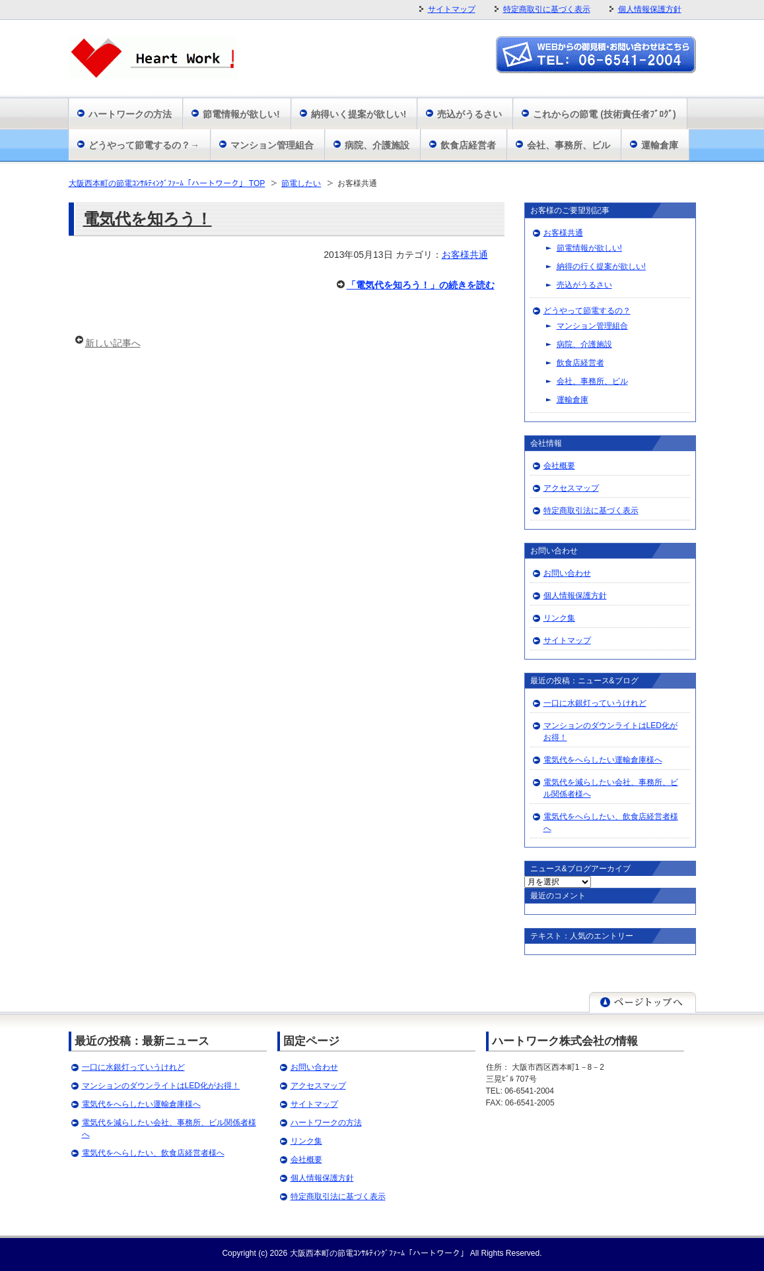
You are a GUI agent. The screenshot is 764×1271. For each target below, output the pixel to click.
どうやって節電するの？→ (143, 145)
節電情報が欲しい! (241, 114)
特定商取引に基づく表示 (546, 9)
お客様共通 (465, 254)
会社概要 (559, 465)
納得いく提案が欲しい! (359, 114)
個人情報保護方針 (649, 9)
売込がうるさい (469, 114)
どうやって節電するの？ (587, 310)
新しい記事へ (113, 343)
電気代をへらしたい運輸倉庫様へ (602, 759)
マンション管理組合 (272, 145)
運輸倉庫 (659, 145)
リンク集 (559, 618)
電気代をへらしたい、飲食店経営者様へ (153, 1153)
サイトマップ (451, 9)
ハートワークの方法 (130, 114)
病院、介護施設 (377, 145)
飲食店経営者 (468, 145)
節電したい (301, 183)
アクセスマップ (571, 488)
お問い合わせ (567, 573)
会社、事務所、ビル (568, 145)
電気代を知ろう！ (147, 219)
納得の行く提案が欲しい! (601, 266)
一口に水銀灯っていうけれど (594, 703)
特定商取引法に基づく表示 (591, 510)
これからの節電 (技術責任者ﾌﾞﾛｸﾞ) (604, 114)
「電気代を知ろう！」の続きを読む (421, 285)
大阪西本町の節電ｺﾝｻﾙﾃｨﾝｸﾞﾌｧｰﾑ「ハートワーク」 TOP (167, 183)
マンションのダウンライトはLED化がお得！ (161, 1085)
